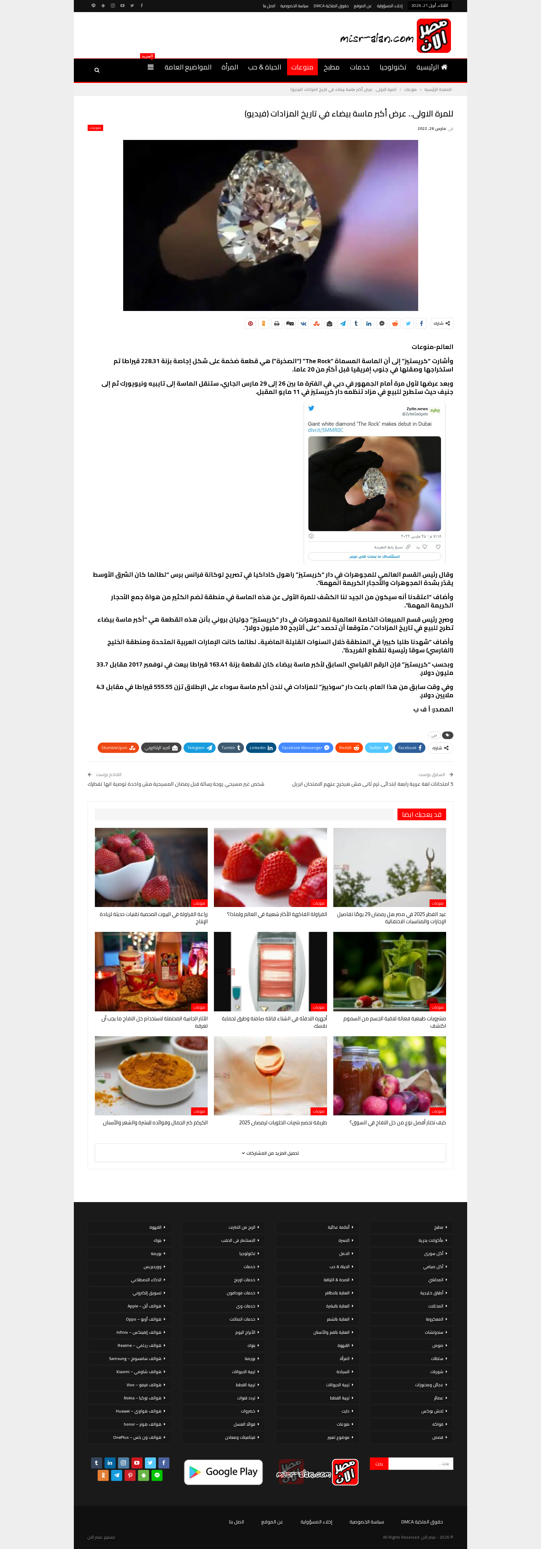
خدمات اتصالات (242, 1319)
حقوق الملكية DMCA (331, 6)
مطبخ (332, 66)
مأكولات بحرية (431, 1240)
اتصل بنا (269, 6)
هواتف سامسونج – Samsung (135, 1358)
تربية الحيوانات (338, 1385)
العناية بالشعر (338, 1319)
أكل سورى (433, 1253)
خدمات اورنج (244, 1280)
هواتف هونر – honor (142, 1424)
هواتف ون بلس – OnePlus (137, 1437)
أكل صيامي (433, 1267)
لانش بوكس (432, 1411)
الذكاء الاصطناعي (146, 1280)
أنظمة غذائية (339, 1227)
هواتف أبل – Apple (144, 1306)
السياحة (343, 1372)
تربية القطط (340, 1398)
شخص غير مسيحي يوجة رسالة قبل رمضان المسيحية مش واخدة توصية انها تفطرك (176, 784)
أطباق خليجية (431, 1293)
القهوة (343, 1345)
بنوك (251, 1345)
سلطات (437, 1358)
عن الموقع (363, 6)
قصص (437, 1437)
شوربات (436, 1372)
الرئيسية (431, 66)
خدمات (360, 66)
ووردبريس (152, 1267)
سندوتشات (434, 1332)
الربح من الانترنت (241, 1227)
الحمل (344, 1253)
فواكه (437, 1424)
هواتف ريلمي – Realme (139, 1345)
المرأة (230, 66)
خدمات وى (245, 1306)
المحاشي (435, 1280)
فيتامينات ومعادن (240, 1437)
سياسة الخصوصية (294, 6)
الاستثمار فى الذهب (238, 1240)
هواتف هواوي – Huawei (138, 1411)
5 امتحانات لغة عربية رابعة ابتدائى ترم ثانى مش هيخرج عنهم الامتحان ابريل (372, 784)
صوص (437, 1345)
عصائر (438, 1398)
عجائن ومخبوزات (429, 1385)
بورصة (250, 1358)
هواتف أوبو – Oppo (143, 1319)
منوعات (302, 66)
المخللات (435, 1306)
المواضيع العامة (188, 66)
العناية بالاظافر (337, 1293)
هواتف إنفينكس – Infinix (139, 1332)
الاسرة (344, 1240)
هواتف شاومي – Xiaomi (138, 1372)
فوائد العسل (244, 1424)
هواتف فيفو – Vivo (144, 1385)
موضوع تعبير (338, 1437)
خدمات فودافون (241, 1293)
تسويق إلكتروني (146, 1293)
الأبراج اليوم (245, 1332)
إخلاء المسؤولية (390, 6)
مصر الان (95, 1537)
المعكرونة (434, 1319)
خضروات (248, 1411)
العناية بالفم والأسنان (331, 1332)
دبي (434, 735)
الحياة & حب (264, 66)
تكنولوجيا (393, 66)
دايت (346, 1411)
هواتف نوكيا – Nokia (142, 1398)
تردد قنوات (246, 1398)
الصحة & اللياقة (337, 1280)
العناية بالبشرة (338, 1306)
